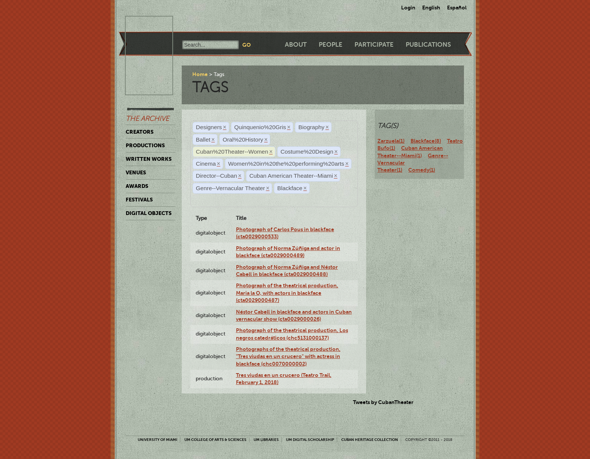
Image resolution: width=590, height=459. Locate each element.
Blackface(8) (426, 141)
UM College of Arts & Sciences (215, 440)
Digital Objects (149, 213)
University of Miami (157, 440)
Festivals (139, 200)
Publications (428, 44)
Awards (137, 186)
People (330, 44)
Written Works (149, 159)
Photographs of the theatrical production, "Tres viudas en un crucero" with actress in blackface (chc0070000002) (288, 356)
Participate (374, 44)
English (431, 8)
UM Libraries (266, 440)
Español (457, 8)
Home (200, 74)
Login (408, 8)
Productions (145, 145)
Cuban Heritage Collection (369, 440)
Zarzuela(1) (390, 141)
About (296, 44)
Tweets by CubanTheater (383, 402)
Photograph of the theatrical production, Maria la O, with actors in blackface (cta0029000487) (287, 292)
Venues (136, 172)
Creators (140, 132)
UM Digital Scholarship (310, 440)
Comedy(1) (421, 170)
